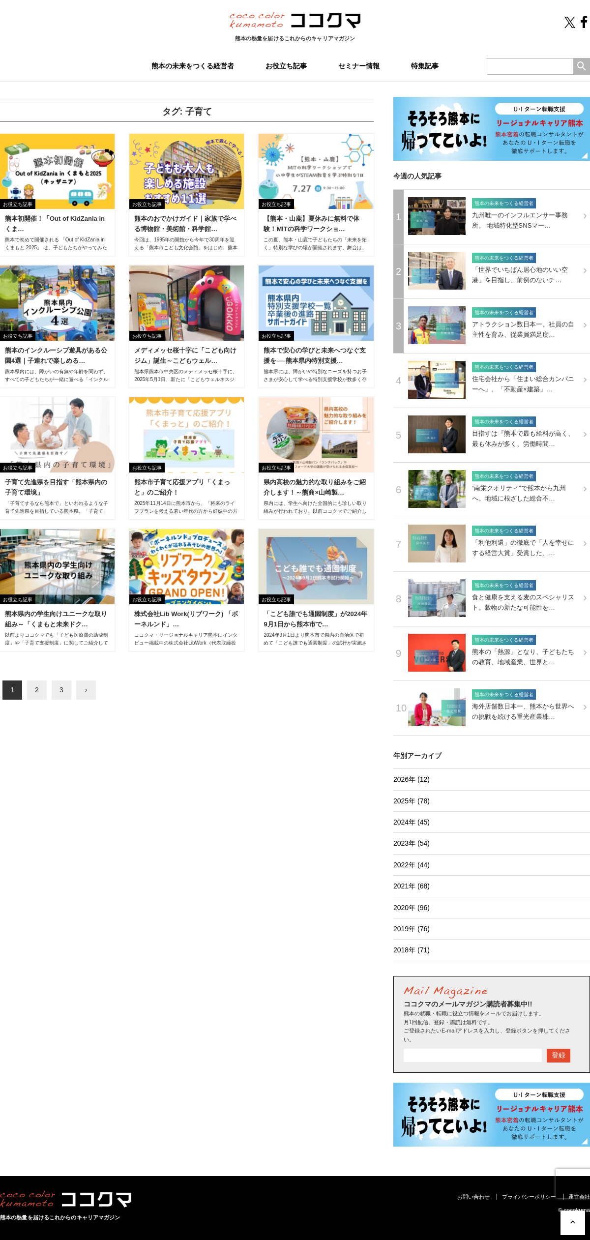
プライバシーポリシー (529, 1197)
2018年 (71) (411, 950)
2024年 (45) (411, 822)
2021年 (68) (411, 886)
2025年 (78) (411, 801)
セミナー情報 (359, 66)
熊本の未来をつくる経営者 (192, 66)
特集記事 (425, 66)
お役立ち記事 (286, 66)
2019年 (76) (411, 929)
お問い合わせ (473, 1197)
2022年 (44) (411, 865)
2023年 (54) (411, 843)
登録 (558, 1055)
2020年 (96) (411, 908)
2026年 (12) (411, 779)
